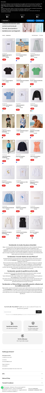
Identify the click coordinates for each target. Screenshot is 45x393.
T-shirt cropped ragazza (7, 80)
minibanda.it (36, 389)
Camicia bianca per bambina (22, 80)
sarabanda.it (31, 389)
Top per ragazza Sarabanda (36, 80)
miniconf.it (35, 388)
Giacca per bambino (20, 156)
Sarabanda (8, 35)
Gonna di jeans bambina (21, 54)
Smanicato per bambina (21, 232)
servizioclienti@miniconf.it (7, 361)
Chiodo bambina (34, 105)
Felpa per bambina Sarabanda (34, 182)
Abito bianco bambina (35, 156)
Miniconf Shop (22, 378)
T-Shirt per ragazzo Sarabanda (6, 131)
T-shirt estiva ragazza (7, 105)
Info (22, 373)
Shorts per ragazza (34, 232)
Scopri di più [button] (5, 20)
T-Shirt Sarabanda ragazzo (22, 130)
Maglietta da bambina (7, 182)
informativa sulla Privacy (18, 314)
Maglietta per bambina (21, 207)
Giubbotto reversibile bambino (34, 131)
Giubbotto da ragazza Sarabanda (7, 233)
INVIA (38, 311)
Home (3, 35)
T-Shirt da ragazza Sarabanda (20, 105)
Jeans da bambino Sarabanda (6, 157)
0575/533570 (5, 366)
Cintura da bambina (34, 207)
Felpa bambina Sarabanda (8, 207)
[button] (43, 2)
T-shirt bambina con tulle (22, 182)
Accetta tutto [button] (39, 20)
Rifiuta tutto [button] (30, 20)
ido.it (41, 389)
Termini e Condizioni (22, 383)
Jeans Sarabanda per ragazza (35, 55)
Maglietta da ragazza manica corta (7, 55)
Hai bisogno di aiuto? (22, 351)
